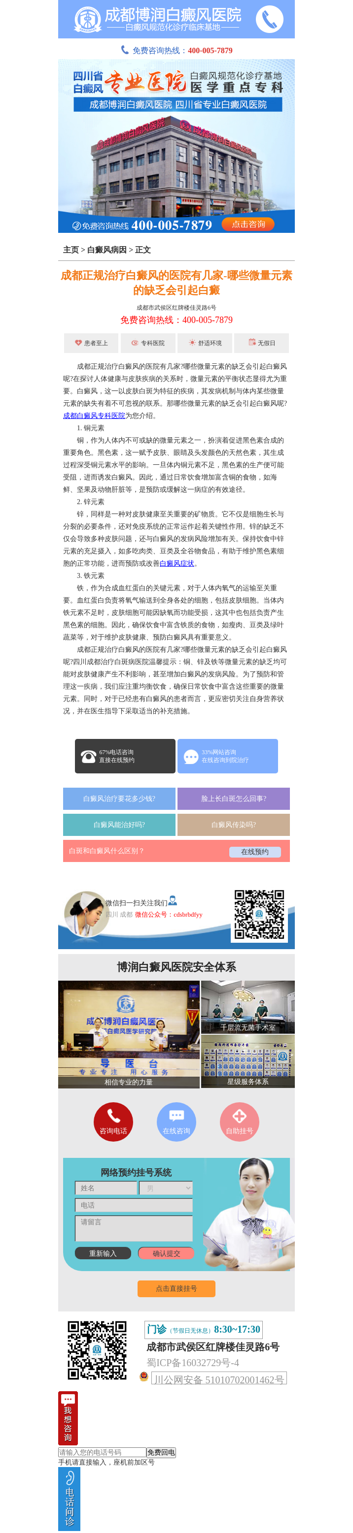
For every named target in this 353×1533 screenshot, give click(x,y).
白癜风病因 (107, 250)
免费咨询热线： (176, 50)
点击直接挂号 (176, 1288)
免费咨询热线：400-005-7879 (176, 320)
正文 (143, 250)
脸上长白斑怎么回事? (233, 798)
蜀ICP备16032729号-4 (192, 1362)
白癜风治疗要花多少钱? (119, 798)
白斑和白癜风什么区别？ (107, 851)
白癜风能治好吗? (119, 825)
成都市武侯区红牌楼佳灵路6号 (176, 307)
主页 (71, 250)
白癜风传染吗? (234, 825)
